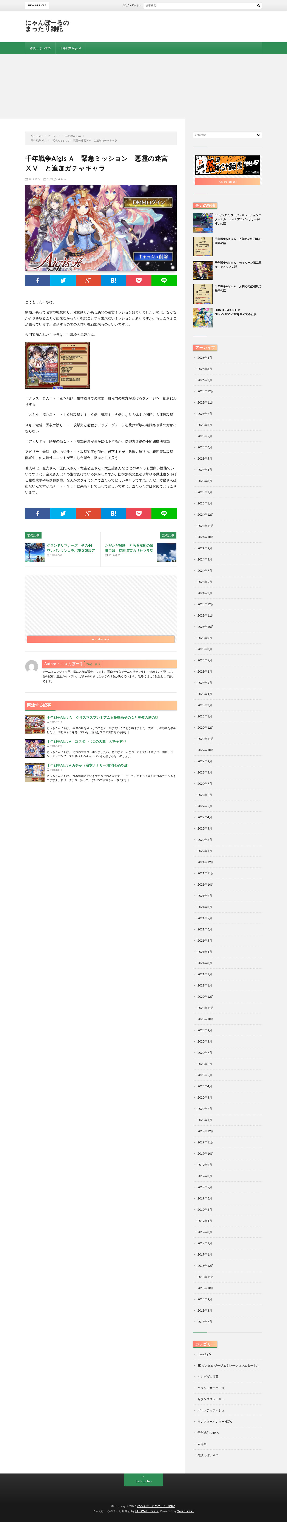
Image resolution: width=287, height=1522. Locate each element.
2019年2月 (205, 1243)
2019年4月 (205, 1221)
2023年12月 (206, 604)
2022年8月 (205, 772)
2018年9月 (205, 1299)
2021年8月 (205, 907)
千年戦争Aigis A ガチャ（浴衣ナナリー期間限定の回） (88, 765)
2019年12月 (206, 1131)
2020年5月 (205, 1075)
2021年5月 (205, 940)
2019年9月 (205, 1165)
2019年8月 (205, 1176)
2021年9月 (205, 895)
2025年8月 (205, 425)
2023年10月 (206, 626)
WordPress (185, 1511)
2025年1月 (205, 503)
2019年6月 (205, 1198)
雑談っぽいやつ (40, 48)
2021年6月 (205, 929)
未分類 (202, 1444)
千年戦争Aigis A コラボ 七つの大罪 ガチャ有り (86, 741)
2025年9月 (205, 413)
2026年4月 (205, 357)
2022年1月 (205, 851)
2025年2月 (205, 492)
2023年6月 (205, 671)
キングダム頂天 (208, 1376)
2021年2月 (205, 974)
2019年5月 (205, 1209)
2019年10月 (206, 1153)
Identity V (204, 1354)
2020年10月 (206, 1019)
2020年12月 (206, 996)
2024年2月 (205, 593)
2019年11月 (206, 1142)
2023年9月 (205, 638)
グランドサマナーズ (211, 1388)
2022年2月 (205, 839)
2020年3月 (205, 1097)
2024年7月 (205, 570)
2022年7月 (205, 783)
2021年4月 (205, 952)
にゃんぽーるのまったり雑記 (47, 25)
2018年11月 (206, 1277)
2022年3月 (205, 828)
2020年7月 (205, 1052)
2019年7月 (205, 1187)
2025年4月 (205, 469)
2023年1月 (205, 716)
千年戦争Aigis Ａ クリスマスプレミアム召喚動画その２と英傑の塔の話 (102, 717)
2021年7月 (205, 918)
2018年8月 (205, 1310)
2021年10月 (206, 884)
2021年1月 (205, 985)
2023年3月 (205, 705)
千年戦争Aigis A (70, 48)
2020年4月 (205, 1086)
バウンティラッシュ (211, 1410)
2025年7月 (205, 436)
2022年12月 (206, 727)
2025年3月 (205, 481)
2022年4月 (205, 817)
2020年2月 (205, 1108)
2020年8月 (205, 1041)
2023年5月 (205, 682)
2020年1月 (205, 1120)
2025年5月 (205, 458)
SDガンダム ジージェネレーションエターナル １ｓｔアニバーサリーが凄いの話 (175, 5)
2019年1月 (205, 1254)
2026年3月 (205, 369)
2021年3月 (205, 963)
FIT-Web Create (147, 1511)
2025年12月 (206, 391)
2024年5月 (205, 582)
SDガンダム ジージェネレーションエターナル (228, 1365)
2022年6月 (205, 795)
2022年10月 (206, 750)
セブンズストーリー (211, 1399)
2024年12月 (206, 514)
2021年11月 (206, 873)
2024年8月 (205, 559)
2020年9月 (205, 1030)
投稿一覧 (92, 664)
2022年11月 (206, 739)
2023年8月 (205, 649)
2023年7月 (205, 660)
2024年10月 (206, 537)
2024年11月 (206, 526)
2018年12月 (206, 1265)
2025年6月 (205, 447)
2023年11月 (206, 615)
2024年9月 (205, 548)
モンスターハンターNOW (215, 1421)
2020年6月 (205, 1064)
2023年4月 (205, 694)
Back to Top (144, 1481)
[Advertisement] (143, 86)
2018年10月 (206, 1288)
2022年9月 (205, 761)
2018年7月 (205, 1321)
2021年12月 (206, 862)
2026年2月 (205, 380)
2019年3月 (205, 1232)
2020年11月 (206, 1008)
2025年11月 (206, 402)
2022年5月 (205, 806)
